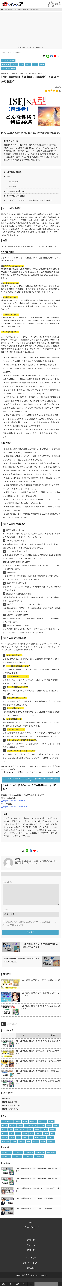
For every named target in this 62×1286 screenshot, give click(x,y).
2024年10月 (6, 1156)
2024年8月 (29, 1156)
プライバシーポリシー (31, 1267)
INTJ (12, 1141)
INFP (14, 1145)
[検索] (3, 1027)
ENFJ (20, 1129)
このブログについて (31, 1231)
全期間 (53, 1039)
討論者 (51, 1125)
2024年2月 (39, 1160)
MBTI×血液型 (9, 9)
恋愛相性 (42, 1125)
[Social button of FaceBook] (51, 56)
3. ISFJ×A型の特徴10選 (14, 191)
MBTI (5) (6, 1102)
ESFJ (49, 1129)
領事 (30, 1133)
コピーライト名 (27, 1279)
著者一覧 (31, 1254)
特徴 (28, 1145)
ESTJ (56, 1129)
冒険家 (25, 1137)
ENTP (4, 1129)
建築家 (4, 1141)
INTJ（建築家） (40, 1141)
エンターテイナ (7, 1125)
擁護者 (42, 65)
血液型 (14, 65)
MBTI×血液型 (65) (10, 1106)
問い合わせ (40, 47)
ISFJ (34, 65)
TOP (31, 1226)
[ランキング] (17, 1284)
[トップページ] (2, 9)
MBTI (28, 65)
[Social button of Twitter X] (44, 56)
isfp (31, 1137)
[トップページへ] (3, 1284)
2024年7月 (40, 1156)
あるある (51, 1145)
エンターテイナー (30, 1129)
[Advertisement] (31, 28)
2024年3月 (28, 1160)
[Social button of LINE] (47, 56)
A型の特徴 (12, 186)
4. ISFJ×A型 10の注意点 (14, 196)
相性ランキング (20, 1133)
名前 (5, 913)
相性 (10, 1133)
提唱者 (35, 1145)
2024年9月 (18, 1156)
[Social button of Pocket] (55, 56)
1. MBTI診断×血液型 (13, 172)
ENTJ (44, 1133)
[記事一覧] (24, 1284)
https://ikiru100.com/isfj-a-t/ (15, 807)
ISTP (18, 1137)
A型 (21, 65)
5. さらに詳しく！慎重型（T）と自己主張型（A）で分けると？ (28, 200)
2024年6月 (51, 1156)
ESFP (41, 1129)
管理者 (17, 1125)
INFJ (43, 1145)
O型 (18, 1141)
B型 (52, 1137)
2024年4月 (17, 1160)
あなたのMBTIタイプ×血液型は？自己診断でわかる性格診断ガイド (30, 779)
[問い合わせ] (31, 1284)
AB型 (46, 1137)
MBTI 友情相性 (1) (10, 1113)
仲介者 (21, 1145)
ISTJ (25, 1125)
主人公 (12, 1129)
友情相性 (33, 1125)
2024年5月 (6, 1160)
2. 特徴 (7, 177)
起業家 (52, 1133)
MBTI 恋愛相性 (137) (11, 1109)
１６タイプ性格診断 (8, 69)
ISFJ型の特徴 (13, 182)
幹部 (4, 1133)
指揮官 (37, 1133)
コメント (7, 882)
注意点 (38, 1137)
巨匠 (11, 1137)
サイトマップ (31, 1262)
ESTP (4, 1137)
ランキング (30, 47)
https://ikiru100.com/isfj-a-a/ (15, 801)
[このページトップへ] (31, 1235)
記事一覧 (21, 47)
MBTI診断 (5, 65)
